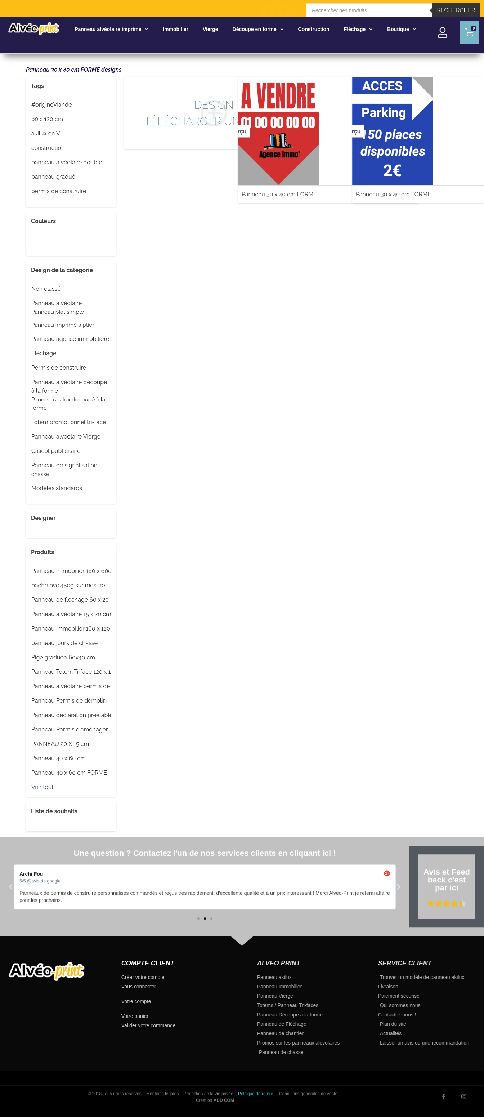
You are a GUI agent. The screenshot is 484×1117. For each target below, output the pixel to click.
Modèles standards (56, 488)
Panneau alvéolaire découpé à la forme (69, 386)
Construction (314, 29)
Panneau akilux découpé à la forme (68, 403)
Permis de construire (58, 368)
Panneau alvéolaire (56, 303)
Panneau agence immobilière (70, 339)
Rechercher (456, 10)
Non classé (46, 289)
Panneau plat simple (57, 312)
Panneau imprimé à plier (62, 325)
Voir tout (42, 787)
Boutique (401, 29)
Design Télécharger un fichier (175, 113)
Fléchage (358, 29)
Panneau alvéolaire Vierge (65, 436)
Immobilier (175, 29)
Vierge (210, 29)
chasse (40, 474)
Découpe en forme (258, 29)
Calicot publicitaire (56, 451)
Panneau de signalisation (64, 465)
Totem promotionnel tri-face (68, 422)
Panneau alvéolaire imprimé (111, 29)
